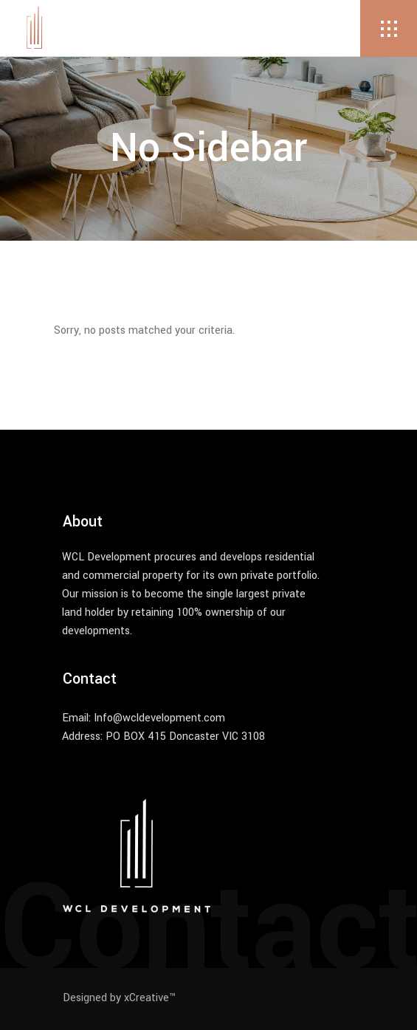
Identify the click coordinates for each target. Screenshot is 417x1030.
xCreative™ (150, 998)
